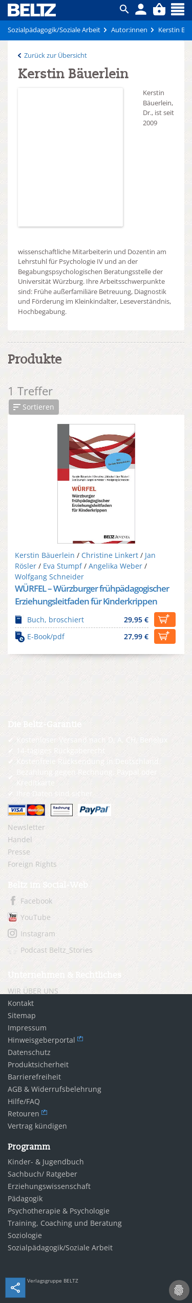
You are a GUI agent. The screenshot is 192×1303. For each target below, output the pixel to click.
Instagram (37, 933)
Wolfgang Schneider (49, 576)
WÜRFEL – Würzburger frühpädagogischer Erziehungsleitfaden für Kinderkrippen (92, 595)
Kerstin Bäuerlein (45, 555)
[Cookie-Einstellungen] (179, 1290)
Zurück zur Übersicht (55, 55)
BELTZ (32, 10)
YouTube (35, 917)
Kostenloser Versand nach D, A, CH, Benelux (91, 740)
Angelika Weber (115, 566)
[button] (34, 407)
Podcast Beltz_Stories (56, 950)
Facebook (36, 901)
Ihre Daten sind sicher (54, 793)
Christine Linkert (109, 555)
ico (124, 9)
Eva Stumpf (62, 566)
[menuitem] (96, 827)
